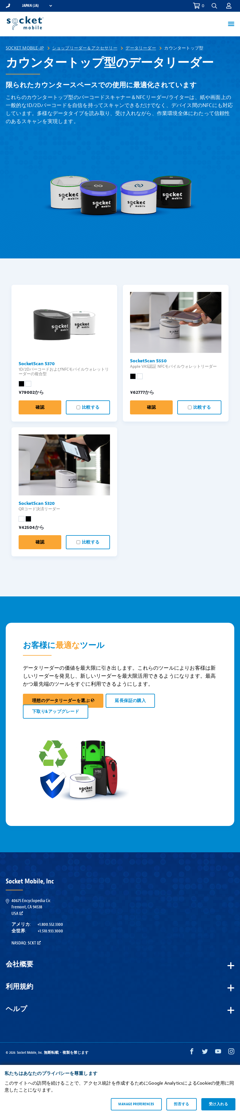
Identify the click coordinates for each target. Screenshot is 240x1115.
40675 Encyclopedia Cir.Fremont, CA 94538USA (31, 907)
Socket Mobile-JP (25, 48)
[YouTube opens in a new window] (218, 1052)
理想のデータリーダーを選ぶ (63, 700)
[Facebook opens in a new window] (192, 1052)
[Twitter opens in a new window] (205, 1052)
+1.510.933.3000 (50, 931)
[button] (214, 6)
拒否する (181, 1104)
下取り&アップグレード (55, 711)
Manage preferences (136, 1104)
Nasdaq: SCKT (26, 943)
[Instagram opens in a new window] (231, 1052)
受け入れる (218, 1104)
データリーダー (140, 48)
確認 (40, 407)
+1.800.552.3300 (50, 924)
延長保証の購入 (130, 700)
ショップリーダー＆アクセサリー (84, 48)
